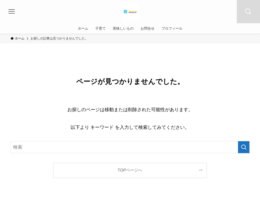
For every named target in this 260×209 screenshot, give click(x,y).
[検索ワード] (130, 147)
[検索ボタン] (248, 11)
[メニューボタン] (11, 11)
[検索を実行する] (244, 147)
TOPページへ (130, 170)
